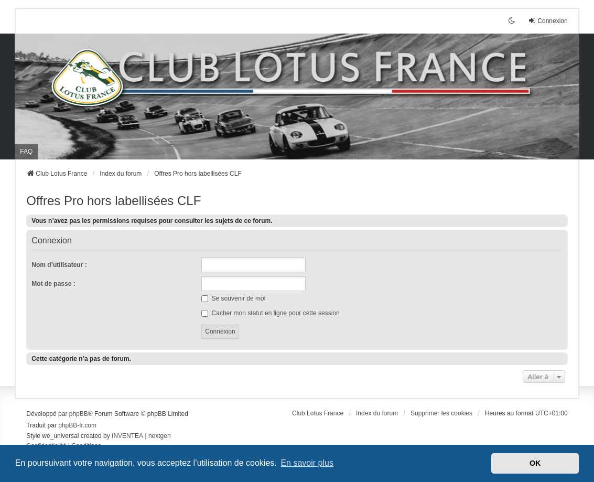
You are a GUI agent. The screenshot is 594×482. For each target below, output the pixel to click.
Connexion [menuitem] (547, 21)
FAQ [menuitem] (26, 151)
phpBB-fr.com (77, 425)
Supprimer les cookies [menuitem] (441, 413)
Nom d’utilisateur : (59, 265)
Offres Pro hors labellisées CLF (113, 201)
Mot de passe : (53, 283)
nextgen (159, 436)
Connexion (51, 241)
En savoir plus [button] (306, 462)
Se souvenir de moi (233, 298)
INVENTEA (127, 436)
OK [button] (535, 463)
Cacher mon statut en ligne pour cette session (270, 313)
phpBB (78, 413)
